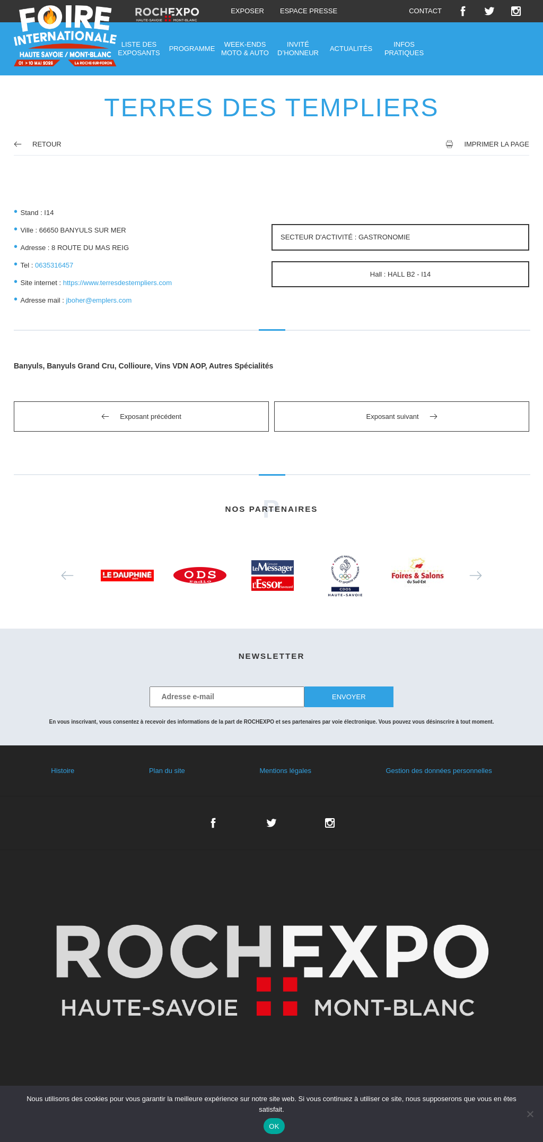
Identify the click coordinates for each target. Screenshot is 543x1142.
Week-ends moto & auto (245, 48)
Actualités (351, 49)
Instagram (516, 11)
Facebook (463, 11)
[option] (127, 575)
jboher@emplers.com (99, 300)
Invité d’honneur (298, 48)
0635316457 (54, 265)
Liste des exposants (139, 48)
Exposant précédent (150, 416)
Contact (425, 11)
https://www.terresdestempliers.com (117, 283)
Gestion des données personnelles (439, 771)
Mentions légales (285, 771)
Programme (192, 49)
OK (274, 1126)
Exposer (247, 11)
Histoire (62, 771)
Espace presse (308, 11)
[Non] (529, 1114)
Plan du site (167, 771)
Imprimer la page (496, 144)
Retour (38, 144)
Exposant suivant (392, 416)
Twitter (489, 11)
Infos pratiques (404, 48)
